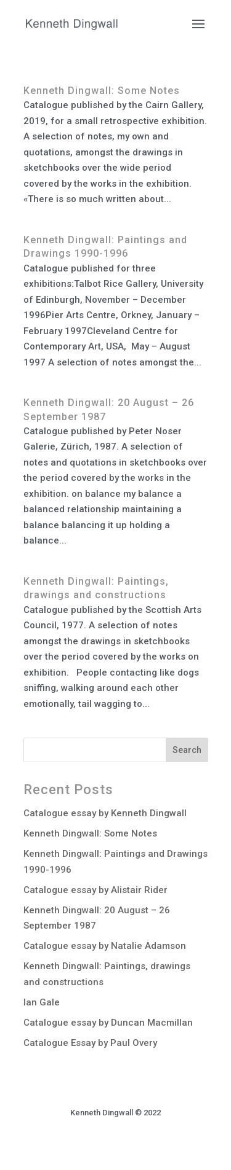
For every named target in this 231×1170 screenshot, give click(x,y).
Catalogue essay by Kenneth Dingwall (105, 813)
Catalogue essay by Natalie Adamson (104, 945)
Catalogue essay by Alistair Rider (95, 889)
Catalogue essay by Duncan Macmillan (108, 1022)
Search (186, 750)
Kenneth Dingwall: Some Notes (101, 90)
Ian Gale (41, 1002)
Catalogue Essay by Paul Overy (90, 1042)
